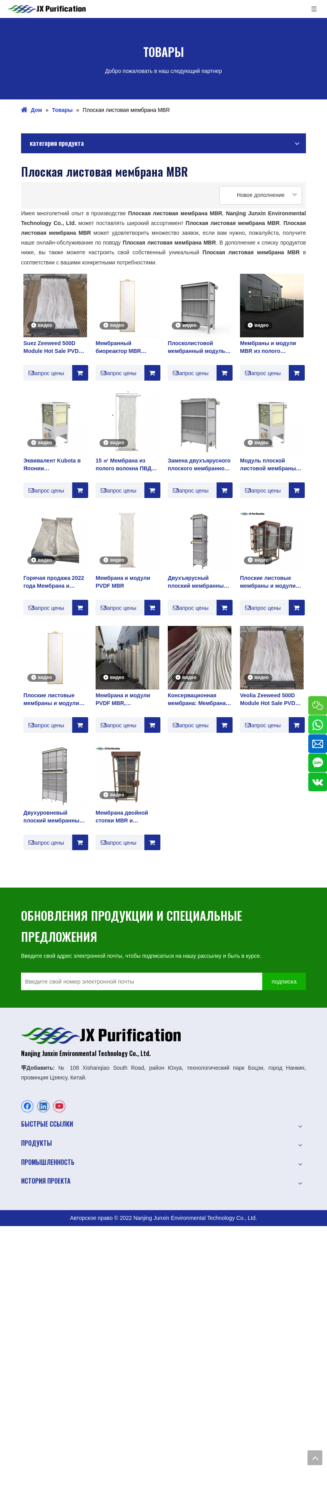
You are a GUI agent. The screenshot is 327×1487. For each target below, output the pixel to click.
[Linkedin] (43, 1108)
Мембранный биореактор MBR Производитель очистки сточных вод (124, 347)
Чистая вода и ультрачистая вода (63, 1343)
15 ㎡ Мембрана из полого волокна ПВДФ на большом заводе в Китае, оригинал (126, 464)
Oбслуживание (40, 1183)
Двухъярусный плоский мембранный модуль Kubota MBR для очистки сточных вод (197, 582)
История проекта (42, 1169)
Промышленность (43, 1155)
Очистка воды (39, 1256)
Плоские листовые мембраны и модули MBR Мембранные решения (268, 582)
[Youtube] (59, 1108)
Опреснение (36, 1330)
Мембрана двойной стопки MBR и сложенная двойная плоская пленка (122, 817)
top (314, 1457)
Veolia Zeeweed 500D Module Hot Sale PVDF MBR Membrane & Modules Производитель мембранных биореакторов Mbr (269, 699)
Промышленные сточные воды (60, 1316)
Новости (31, 1210)
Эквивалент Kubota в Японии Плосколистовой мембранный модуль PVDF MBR (52, 464)
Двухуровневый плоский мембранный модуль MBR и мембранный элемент (53, 817)
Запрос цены (43, 373)
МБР (27, 1417)
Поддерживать (39, 1196)
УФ (24, 1431)
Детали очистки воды (48, 1357)
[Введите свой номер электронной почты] (150, 982)
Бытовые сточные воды (51, 1302)
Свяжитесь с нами (44, 1224)
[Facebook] (27, 1108)
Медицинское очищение (51, 1371)
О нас (28, 1142)
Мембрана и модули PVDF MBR (123, 582)
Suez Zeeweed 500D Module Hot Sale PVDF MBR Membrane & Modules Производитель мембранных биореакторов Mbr (52, 347)
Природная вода (42, 1289)
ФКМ (27, 1444)
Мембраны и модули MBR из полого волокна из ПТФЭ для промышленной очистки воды (269, 347)
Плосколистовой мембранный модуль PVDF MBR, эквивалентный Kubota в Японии (199, 347)
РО (25, 1403)
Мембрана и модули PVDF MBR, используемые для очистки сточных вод (124, 699)
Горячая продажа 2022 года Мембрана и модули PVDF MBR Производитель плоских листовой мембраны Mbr (53, 582)
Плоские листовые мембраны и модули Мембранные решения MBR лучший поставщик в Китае (53, 699)
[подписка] (292, 982)
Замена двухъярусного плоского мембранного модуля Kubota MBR (199, 464)
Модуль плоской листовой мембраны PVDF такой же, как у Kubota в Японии (268, 464)
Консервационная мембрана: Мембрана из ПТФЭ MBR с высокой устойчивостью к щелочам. (197, 699)
